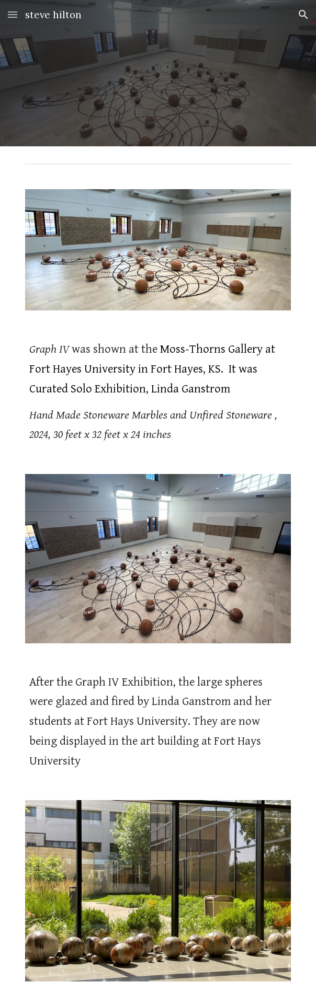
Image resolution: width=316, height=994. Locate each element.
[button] (12, 14)
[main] (157, 392)
